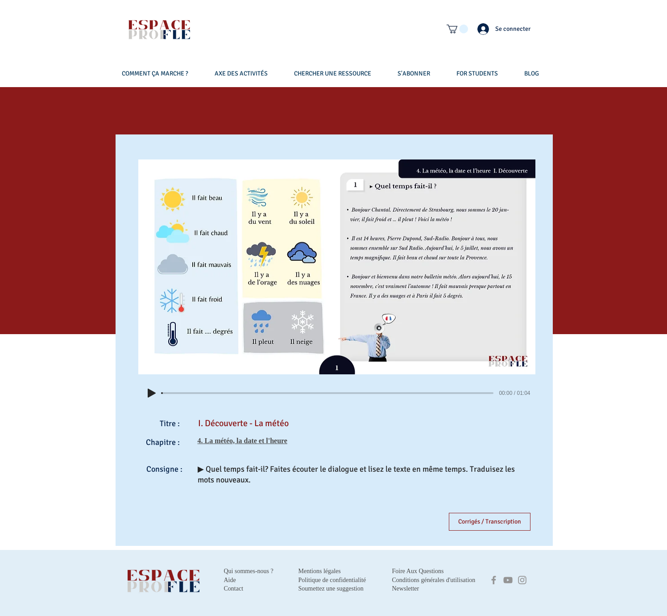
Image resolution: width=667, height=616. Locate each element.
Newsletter (405, 588)
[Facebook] (493, 580)
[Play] (152, 393)
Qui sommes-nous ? (248, 571)
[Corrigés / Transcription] (489, 522)
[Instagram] (522, 580)
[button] (457, 29)
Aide (230, 580)
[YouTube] (508, 580)
